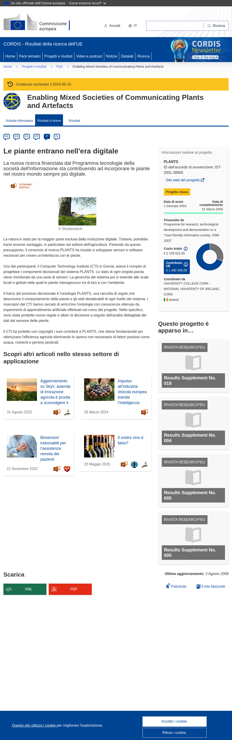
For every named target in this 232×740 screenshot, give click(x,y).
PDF (73, 589)
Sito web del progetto (183, 181)
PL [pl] (57, 136)
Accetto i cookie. (174, 721)
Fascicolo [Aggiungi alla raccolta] (176, 585)
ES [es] (27, 136)
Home (10, 56)
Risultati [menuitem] (74, 120)
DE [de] (7, 136)
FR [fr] (37, 136)
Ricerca (143, 56)
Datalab (127, 56)
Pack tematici (30, 56)
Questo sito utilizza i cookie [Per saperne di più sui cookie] (34, 725)
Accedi (112, 26)
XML (28, 589)
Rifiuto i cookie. (174, 733)
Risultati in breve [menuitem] (49, 120)
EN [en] (17, 136)
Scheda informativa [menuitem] (19, 120)
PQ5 (59, 66)
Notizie (111, 56)
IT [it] (47, 136)
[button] (133, 26)
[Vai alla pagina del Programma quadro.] (11, 101)
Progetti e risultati (58, 56)
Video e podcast (89, 56)
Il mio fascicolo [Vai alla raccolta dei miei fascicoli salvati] (211, 586)
